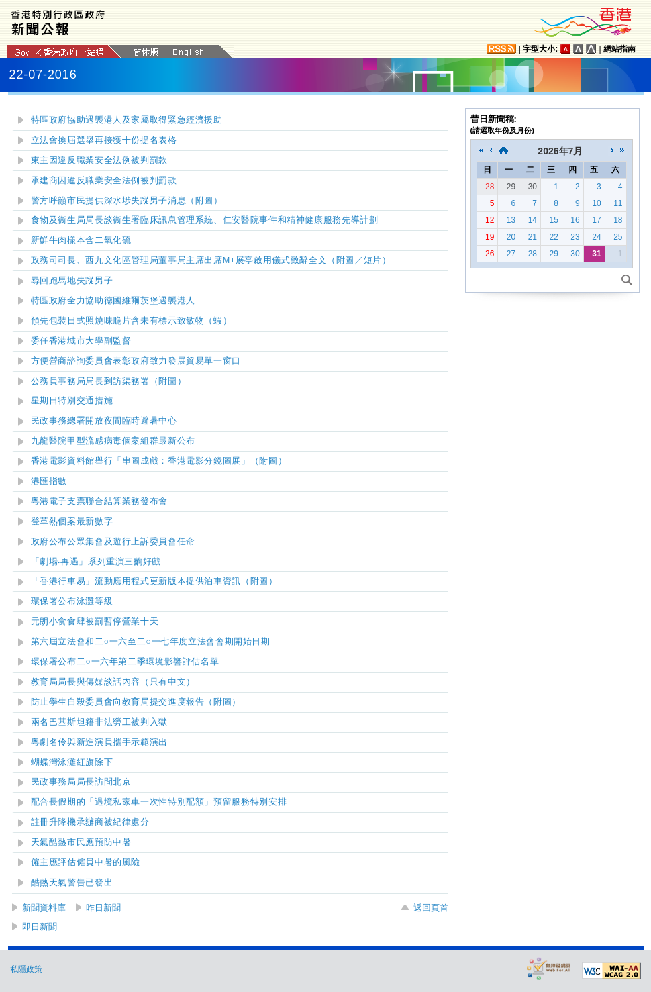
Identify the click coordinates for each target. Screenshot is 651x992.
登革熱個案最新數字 (72, 521)
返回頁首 (430, 908)
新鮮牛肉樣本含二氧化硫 (81, 240)
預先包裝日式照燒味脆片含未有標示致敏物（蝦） (131, 321)
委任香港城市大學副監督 (81, 341)
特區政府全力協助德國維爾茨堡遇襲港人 (113, 300)
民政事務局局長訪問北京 (81, 782)
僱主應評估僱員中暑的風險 (86, 862)
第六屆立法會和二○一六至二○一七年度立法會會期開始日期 (150, 641)
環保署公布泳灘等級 (72, 601)
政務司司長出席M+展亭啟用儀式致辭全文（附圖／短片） (211, 260)
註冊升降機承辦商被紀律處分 (90, 822)
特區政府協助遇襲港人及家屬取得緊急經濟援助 (127, 120)
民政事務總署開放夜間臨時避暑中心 (104, 421)
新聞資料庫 (44, 908)
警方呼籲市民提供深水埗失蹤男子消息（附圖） (127, 200)
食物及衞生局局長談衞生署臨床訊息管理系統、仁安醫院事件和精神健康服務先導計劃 (205, 220)
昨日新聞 (103, 908)
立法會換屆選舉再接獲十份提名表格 (104, 140)
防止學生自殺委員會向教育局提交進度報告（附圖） (136, 702)
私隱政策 (26, 969)
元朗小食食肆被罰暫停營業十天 (95, 621)
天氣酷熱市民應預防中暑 (81, 842)
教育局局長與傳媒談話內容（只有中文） (113, 682)
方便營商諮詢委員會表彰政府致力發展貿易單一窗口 (136, 361)
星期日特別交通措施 (72, 400)
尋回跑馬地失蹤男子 (72, 280)
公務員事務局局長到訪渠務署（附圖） (109, 381)
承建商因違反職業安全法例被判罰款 (104, 180)
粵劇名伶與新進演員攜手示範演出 (99, 742)
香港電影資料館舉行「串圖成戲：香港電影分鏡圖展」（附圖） (159, 461)
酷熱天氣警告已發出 (72, 882)
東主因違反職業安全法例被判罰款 (99, 160)
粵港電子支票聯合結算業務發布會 (99, 501)
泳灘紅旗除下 (72, 762)
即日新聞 (39, 927)
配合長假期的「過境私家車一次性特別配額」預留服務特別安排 (159, 802)
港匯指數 (49, 481)
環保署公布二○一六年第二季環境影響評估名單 (125, 661)
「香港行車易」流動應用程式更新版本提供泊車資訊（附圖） (154, 581)
